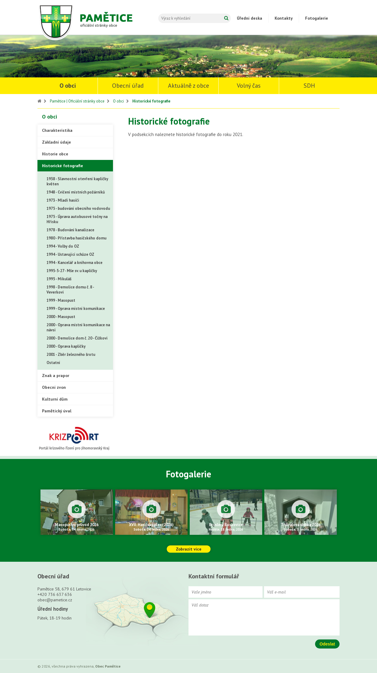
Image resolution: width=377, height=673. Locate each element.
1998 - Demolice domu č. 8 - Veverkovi (70, 289)
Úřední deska (249, 18)
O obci (68, 85)
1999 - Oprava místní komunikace (76, 308)
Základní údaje (56, 142)
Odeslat (327, 644)
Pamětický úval (56, 411)
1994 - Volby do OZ (63, 246)
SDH (309, 85)
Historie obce (55, 154)
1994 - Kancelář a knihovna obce (74, 262)
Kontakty (284, 18)
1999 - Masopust (61, 300)
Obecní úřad (128, 85)
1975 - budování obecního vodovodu (78, 208)
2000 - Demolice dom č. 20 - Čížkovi (77, 338)
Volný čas (249, 85)
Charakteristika (57, 130)
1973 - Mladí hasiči (63, 200)
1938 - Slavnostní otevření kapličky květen (77, 181)
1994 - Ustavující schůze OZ (70, 254)
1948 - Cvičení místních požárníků (76, 192)
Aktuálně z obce (188, 85)
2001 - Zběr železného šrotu (71, 354)
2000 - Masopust (61, 316)
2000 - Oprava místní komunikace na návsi (78, 327)
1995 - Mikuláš (59, 278)
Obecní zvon (54, 387)
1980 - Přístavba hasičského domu (76, 238)
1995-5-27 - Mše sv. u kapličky (72, 270)
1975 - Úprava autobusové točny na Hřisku (77, 219)
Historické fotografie (151, 101)
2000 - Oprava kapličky (66, 346)
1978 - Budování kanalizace (70, 229)
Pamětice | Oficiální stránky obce (77, 101)
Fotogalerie (316, 18)
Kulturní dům (55, 399)
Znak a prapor (55, 375)
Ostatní (53, 362)
